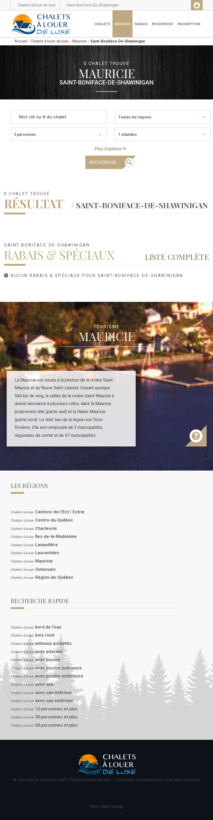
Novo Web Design (106, 806)
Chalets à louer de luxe (50, 41)
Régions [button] (122, 24)
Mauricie (79, 41)
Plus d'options (110, 148)
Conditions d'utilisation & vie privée (148, 779)
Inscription (189, 24)
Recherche (162, 24)
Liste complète (177, 257)
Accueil (21, 41)
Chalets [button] (102, 24)
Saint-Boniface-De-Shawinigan (117, 41)
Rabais (141, 24)
